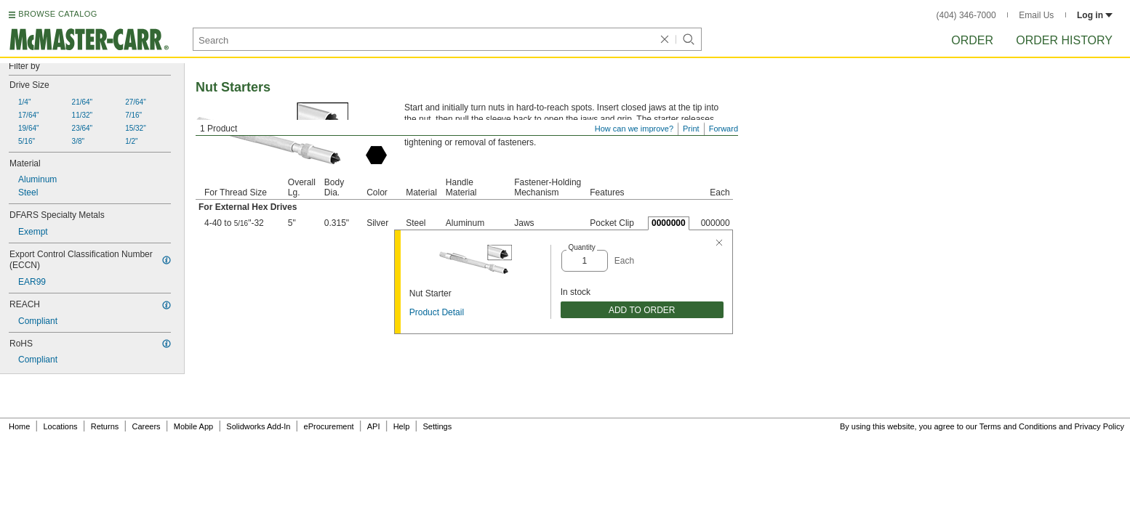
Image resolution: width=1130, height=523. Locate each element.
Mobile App (193, 426)
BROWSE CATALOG (57, 13)
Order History (1064, 40)
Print (691, 128)
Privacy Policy (1099, 426)
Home (19, 426)
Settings (437, 426)
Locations (61, 426)
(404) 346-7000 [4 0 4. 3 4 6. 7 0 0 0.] (966, 15)
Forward (723, 128)
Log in (1095, 15)
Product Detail (436, 312)
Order (972, 40)
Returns (105, 426)
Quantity (581, 247)
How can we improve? (634, 128)
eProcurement (329, 426)
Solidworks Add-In (258, 426)
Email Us (1036, 15)
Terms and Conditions (1018, 426)
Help (401, 426)
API (373, 426)
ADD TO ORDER (642, 310)
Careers (146, 426)
